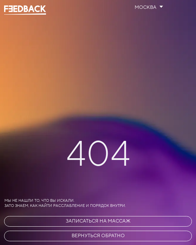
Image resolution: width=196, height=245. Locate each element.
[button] (98, 221)
